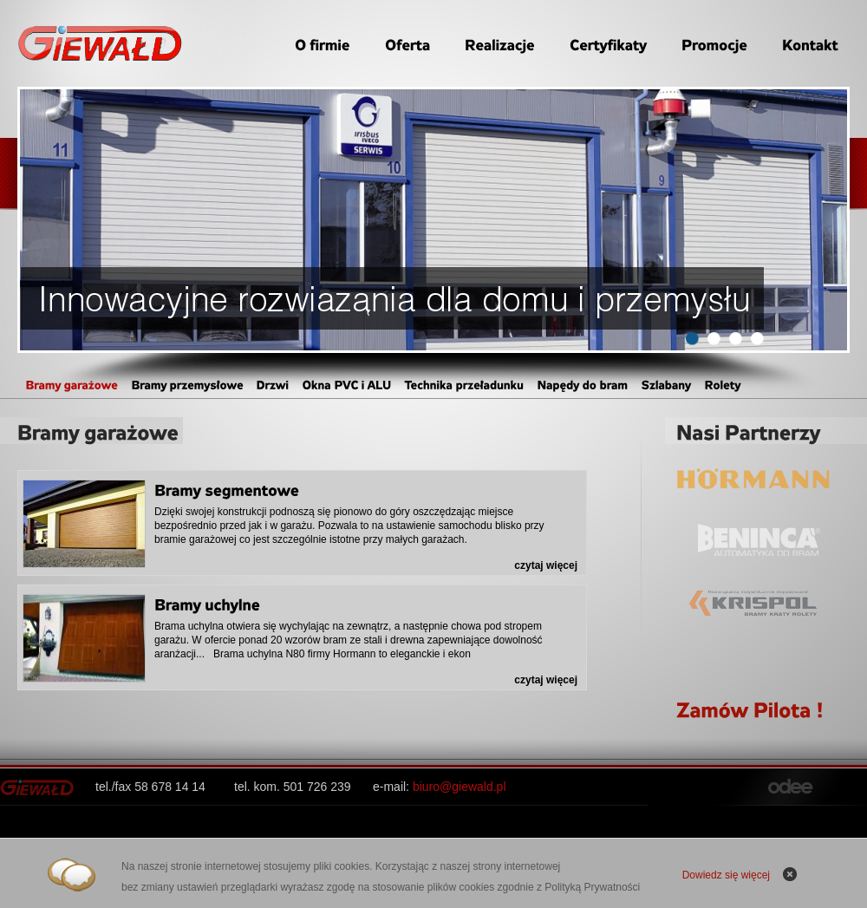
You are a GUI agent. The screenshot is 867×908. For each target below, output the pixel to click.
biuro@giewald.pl (459, 787)
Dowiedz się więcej (726, 875)
